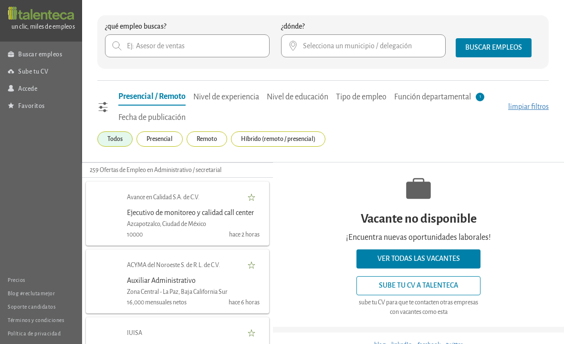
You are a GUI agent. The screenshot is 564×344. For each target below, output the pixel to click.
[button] (494, 47)
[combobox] (187, 45)
